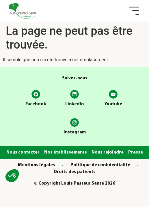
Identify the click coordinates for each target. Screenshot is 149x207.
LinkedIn (74, 104)
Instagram (75, 132)
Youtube (113, 104)
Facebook (35, 104)
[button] (134, 11)
